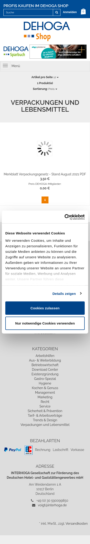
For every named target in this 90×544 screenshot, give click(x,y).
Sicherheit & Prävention (45, 411)
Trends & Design (45, 420)
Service (45, 406)
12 (44, 77)
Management (45, 392)
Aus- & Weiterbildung (45, 360)
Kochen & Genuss (45, 388)
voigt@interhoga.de (52, 505)
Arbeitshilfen (45, 356)
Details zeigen (64, 293)
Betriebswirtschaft (44, 365)
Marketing (45, 397)
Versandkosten (77, 523)
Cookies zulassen (45, 308)
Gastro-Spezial (45, 379)
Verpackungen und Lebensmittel (45, 425)
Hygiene (45, 383)
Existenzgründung (45, 374)
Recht (45, 402)
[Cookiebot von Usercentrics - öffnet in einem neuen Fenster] (65, 217)
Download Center (45, 369)
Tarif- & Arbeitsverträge (45, 415)
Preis (45, 89)
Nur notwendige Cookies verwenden (45, 323)
